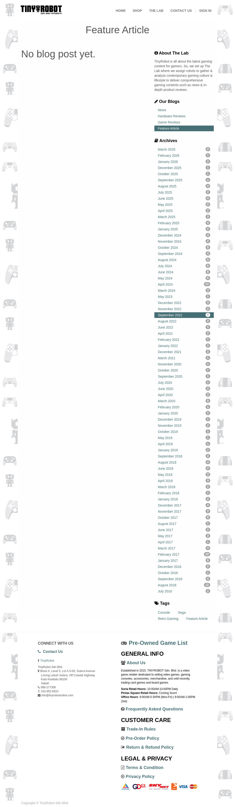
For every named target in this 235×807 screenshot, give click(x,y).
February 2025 (184, 223)
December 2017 (184, 505)
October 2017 (184, 517)
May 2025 (184, 204)
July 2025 (184, 192)
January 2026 (184, 161)
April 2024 (184, 284)
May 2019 (184, 437)
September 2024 (184, 253)
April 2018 (184, 480)
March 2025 (184, 217)
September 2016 (184, 579)
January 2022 (184, 345)
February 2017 (184, 554)
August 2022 (184, 321)
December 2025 (184, 167)
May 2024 (184, 278)
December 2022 (184, 302)
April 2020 (184, 395)
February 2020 (184, 407)
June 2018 (184, 468)
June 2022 (184, 327)
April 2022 (184, 333)
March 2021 (184, 358)
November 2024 (184, 241)
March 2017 (184, 548)
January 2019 (184, 450)
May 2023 (184, 296)
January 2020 (184, 413)
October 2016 (184, 572)
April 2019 (184, 444)
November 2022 (184, 309)
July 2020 (184, 382)
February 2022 (184, 339)
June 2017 (184, 530)
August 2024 (184, 260)
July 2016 (184, 591)
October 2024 (184, 247)
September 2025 (184, 180)
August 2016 (184, 585)
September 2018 (184, 456)
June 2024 (184, 272)
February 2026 (184, 155)
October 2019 (184, 431)
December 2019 (184, 419)
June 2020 (184, 388)
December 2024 (184, 235)
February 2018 (184, 493)
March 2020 (184, 401)
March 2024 (184, 290)
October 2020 (184, 370)
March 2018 (184, 487)
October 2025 (184, 174)
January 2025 (184, 229)
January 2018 (184, 499)
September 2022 (184, 315)
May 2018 (184, 474)
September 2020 (184, 376)
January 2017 (184, 560)
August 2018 (184, 462)
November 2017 (184, 511)
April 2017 (184, 542)
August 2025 (184, 186)
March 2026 (184, 149)
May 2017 (184, 536)
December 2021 (184, 352)
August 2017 (184, 523)
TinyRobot (47, 660)
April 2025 (184, 210)
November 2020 (184, 364)
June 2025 (184, 198)
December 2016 (184, 566)
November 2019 (184, 425)
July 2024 (184, 266)
